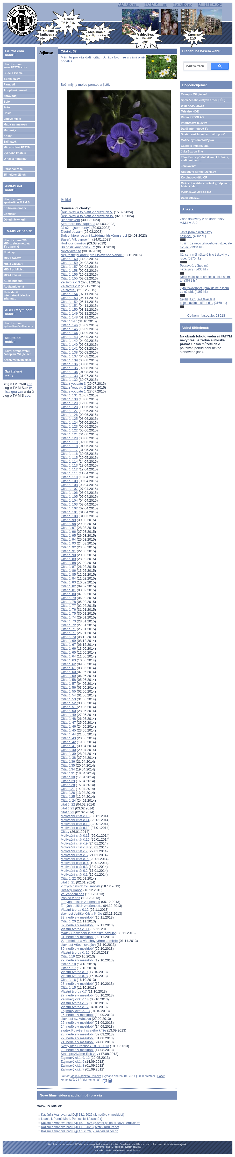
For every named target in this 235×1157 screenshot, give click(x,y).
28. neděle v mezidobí (77, 984)
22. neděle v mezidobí (77, 1038)
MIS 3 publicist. (14, 269)
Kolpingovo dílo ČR (194, 177)
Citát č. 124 (69, 422)
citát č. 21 (68, 882)
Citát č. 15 (68, 987)
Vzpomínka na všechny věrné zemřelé (89, 941)
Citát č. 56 (68, 687)
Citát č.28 (68, 785)
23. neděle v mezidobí (77, 1034)
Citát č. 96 (68, 532)
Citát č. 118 (69, 446)
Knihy (8, 135)
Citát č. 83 (68, 582)
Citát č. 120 (69, 438)
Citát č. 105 (69, 496)
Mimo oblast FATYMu (18, 147)
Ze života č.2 (70, 286)
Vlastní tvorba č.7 (74, 991)
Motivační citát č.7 (74, 851)
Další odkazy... (190, 197)
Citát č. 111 (69, 473)
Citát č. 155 (69, 278)
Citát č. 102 (69, 508)
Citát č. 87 (68, 567)
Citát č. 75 (68, 613)
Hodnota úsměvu (73, 243)
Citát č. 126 (69, 415)
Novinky (9, 252)
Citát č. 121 (69, 434)
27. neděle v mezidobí (77, 995)
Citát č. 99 (68, 520)
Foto (7, 107)
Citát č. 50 (68, 711)
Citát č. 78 (68, 602)
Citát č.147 (69, 321)
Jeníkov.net (188, 166)
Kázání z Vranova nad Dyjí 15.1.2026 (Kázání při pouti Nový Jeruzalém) (90, 1123)
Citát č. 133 (69, 376)
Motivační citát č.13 (75, 824)
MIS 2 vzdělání (13, 263)
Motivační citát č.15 (75, 816)
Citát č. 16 (68, 980)
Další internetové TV (194, 128)
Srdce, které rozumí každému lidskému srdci (94, 235)
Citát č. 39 (68, 754)
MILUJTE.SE (210, 5)
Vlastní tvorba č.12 (75, 910)
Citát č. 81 (68, 590)
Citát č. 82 (68, 586)
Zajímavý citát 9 (73, 1061)
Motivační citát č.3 (74, 867)
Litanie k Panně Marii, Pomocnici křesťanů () (71, 1119)
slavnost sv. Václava (76, 1019)
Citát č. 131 (69, 395)
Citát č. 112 (69, 469)
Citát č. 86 (68, 571)
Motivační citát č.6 (74, 855)
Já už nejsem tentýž (75, 228)
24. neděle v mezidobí (77, 1026)
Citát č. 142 (69, 341)
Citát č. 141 (69, 348)
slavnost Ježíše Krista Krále (81, 913)
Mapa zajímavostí (15, 124)
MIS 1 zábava (12, 258)
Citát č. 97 (68, 528)
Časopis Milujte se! (194, 94)
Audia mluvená (14, 286)
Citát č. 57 (68, 684)
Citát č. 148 (69, 317)
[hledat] (195, 66)
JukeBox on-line (192, 151)
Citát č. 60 (69, 672)
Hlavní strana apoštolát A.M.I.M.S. (17, 201)
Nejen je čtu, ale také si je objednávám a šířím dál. (197, 301)
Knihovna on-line (15, 208)
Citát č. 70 (68, 637)
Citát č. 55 (68, 691)
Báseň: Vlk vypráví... (76, 239)
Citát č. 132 (69, 380)
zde (29, 384)
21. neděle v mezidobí (77, 1042)
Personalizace (13, 168)
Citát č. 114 (69, 461)
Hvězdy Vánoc (71, 890)
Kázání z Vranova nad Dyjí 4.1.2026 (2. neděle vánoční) (79, 1131)
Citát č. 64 (68, 656)
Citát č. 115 (69, 458)
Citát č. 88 (68, 563)
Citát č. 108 (69, 485)
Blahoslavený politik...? (78, 247)
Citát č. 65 (69, 652)
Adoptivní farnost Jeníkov (198, 171)
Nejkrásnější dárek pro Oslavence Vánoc (92, 255)
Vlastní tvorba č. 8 (74, 976)
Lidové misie (12, 118)
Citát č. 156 (69, 274)
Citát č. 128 (69, 407)
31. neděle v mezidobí (77, 937)
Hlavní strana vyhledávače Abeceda (18, 325)
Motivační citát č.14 (75, 820)
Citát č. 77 (68, 606)
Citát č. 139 (69, 360)
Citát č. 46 (68, 726)
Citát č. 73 (68, 621)
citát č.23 (67, 812)
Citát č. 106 (69, 493)
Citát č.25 (68, 797)
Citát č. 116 (69, 454)
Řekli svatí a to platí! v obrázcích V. (87, 212)
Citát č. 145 (69, 329)
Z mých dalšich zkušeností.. (81, 906)
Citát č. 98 (68, 524)
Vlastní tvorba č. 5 (75, 1007)
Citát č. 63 (68, 660)
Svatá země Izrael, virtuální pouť (203, 134)
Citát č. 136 (69, 364)
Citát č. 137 (69, 356)
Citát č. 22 (68, 878)
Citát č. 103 (69, 504)
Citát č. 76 (68, 609)
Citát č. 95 (68, 535)
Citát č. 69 (68, 641)
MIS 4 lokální (12, 275)
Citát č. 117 (69, 450)
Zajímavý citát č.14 (75, 999)
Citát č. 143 (69, 337)
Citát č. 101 (69, 512)
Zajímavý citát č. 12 (75, 1058)
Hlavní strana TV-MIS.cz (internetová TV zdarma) (17, 243)
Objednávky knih (15, 219)
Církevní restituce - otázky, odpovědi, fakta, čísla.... (206, 185)
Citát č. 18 (68, 964)
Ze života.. (68, 290)
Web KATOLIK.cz (192, 105)
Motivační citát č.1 (74, 874)
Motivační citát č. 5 (75, 859)
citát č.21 (67, 808)
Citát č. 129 (69, 403)
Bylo (7, 101)
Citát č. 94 (68, 539)
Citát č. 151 (69, 306)
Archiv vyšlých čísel (17, 359)
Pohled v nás (70, 898)
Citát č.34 (68, 769)
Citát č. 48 (68, 719)
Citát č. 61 (68, 668)
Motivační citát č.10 (75, 839)
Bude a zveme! (14, 73)
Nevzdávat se (71, 251)
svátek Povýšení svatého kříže (83, 1030)
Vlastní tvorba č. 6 (74, 1003)
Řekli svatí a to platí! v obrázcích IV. (87, 216)
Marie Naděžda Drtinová (85, 1076)
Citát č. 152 (69, 302)
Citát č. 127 (69, 411)
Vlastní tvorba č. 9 (74, 972)
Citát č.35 (68, 765)
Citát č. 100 (69, 516)
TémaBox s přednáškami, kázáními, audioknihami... (205, 159)
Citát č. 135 (69, 368)
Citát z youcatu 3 (73, 383)
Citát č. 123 (69, 426)
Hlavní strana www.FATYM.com (15, 66)
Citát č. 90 (68, 555)
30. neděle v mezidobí (77, 948)
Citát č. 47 (68, 722)
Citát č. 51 (69, 707)
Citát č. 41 (68, 746)
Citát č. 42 (68, 742)
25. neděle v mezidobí (77, 1023)
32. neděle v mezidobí (77, 925)
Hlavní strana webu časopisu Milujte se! (17, 352)
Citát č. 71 (68, 629)
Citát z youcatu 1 (73, 391)
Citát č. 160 (69, 259)
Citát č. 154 (69, 294)
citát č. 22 (68, 804)
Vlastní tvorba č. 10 (75, 952)
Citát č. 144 (69, 333)
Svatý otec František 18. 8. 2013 (85, 1046)
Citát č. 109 (69, 481)
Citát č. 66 (68, 648)
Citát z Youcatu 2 (73, 387)
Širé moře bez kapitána (78, 224)
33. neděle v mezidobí (77, 917)
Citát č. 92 (68, 547)
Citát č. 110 (69, 477)
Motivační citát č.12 (75, 828)
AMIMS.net (128, 5)
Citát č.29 (68, 781)
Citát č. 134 (69, 372)
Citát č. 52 (69, 703)
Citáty (65, 832)
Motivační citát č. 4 (75, 863)
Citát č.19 (68, 956)
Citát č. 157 (69, 267)
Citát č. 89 (68, 559)
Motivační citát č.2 (74, 871)
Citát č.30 (68, 777)
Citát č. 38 (68, 758)
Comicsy (10, 213)
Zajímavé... (11, 141)
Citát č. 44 (68, 734)
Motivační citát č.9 (74, 843)
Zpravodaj (10, 95)
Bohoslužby (12, 78)
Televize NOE (190, 111)
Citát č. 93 (68, 543)
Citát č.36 (68, 761)
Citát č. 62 (68, 664)
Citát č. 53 (68, 699)
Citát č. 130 (69, 399)
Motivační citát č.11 (75, 835)
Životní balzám (72, 232)
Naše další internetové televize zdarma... (17, 295)
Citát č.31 (68, 773)
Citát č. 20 (68, 921)
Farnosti (9, 84)
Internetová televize (194, 122)
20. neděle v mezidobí (77, 1050)
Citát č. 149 (69, 313)
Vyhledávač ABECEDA (196, 192)
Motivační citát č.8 (74, 847)
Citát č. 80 (68, 594)
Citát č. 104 (69, 500)
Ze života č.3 (70, 282)
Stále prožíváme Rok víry (79, 1054)
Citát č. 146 (69, 325)
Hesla (7, 113)
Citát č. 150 (69, 309)
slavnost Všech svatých (78, 945)
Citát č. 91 (68, 551)
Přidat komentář (90, 1079)
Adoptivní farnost (15, 90)
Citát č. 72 (68, 625)
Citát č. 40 (68, 750)
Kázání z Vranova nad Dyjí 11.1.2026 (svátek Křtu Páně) (80, 1127)
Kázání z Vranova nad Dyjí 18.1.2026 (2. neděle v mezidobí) (82, 1114)
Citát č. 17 (68, 968)
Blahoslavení (70, 220)
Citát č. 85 (68, 574)
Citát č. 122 (69, 430)
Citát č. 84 (68, 578)
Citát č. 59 (68, 676)
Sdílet (66, 199)
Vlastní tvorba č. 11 (75, 929)
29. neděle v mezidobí (77, 960)
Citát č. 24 (68, 800)
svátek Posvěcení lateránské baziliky (88, 933)
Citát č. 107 (69, 489)
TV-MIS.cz (182, 5)
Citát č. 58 (68, 680)
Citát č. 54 (68, 695)
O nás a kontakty (15, 158)
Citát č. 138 (69, 352)
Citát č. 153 (69, 298)
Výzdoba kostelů (15, 153)
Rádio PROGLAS (192, 117)
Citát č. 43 (68, 738)
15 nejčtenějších (15, 174)
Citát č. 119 (69, 442)
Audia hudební (13, 280)
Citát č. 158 (69, 270)
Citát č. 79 (68, 598)
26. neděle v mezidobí (77, 1015)
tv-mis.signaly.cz (18, 390)
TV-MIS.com (155, 5)
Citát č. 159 (69, 263)
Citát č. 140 (69, 345)
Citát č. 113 (69, 465)
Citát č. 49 (68, 715)
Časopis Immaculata (194, 145)
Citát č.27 (68, 789)
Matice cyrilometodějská (197, 140)
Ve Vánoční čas (72, 894)
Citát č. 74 (68, 617)
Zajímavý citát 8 (73, 1065)
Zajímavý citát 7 (72, 1069)
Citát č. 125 (69, 419)
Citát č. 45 (68, 730)
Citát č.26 (68, 793)
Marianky (10, 130)
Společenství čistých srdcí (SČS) (203, 100)
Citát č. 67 (68, 645)
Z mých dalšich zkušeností (80, 886)
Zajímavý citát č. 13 (75, 1011)
